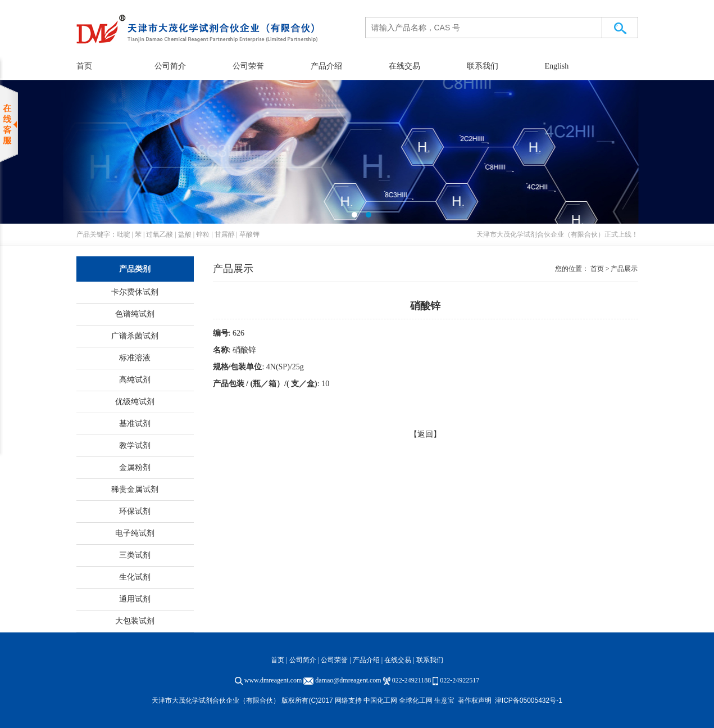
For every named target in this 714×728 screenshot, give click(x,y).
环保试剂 (135, 511)
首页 (84, 66)
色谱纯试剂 (134, 314)
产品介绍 (326, 66)
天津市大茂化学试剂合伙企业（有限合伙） (540, 234)
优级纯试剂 (134, 401)
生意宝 (444, 700)
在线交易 (404, 66)
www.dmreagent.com (273, 680)
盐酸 (185, 234)
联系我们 (482, 66)
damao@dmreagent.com (348, 680)
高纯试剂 (135, 380)
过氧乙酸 (159, 234)
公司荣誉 (248, 66)
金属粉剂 (135, 467)
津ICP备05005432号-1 (528, 700)
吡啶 (123, 234)
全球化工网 (416, 700)
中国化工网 (380, 700)
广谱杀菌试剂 (134, 336)
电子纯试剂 (134, 533)
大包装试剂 (134, 621)
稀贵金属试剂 (134, 489)
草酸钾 (249, 234)
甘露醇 (225, 234)
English (557, 66)
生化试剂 (135, 577)
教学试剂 (135, 445)
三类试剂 (135, 555)
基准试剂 (135, 423)
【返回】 (425, 434)
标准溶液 (135, 358)
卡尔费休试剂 (134, 292)
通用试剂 (135, 599)
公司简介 (170, 66)
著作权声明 (475, 700)
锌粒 (203, 234)
